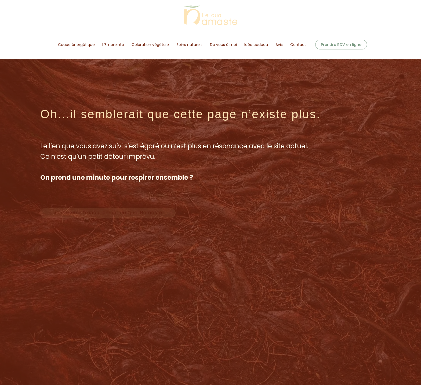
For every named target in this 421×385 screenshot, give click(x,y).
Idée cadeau (256, 44)
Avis (279, 44)
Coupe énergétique (76, 44)
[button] (341, 44)
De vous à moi (223, 44)
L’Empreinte (113, 44)
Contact (298, 44)
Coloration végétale (150, 44)
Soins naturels (189, 44)
